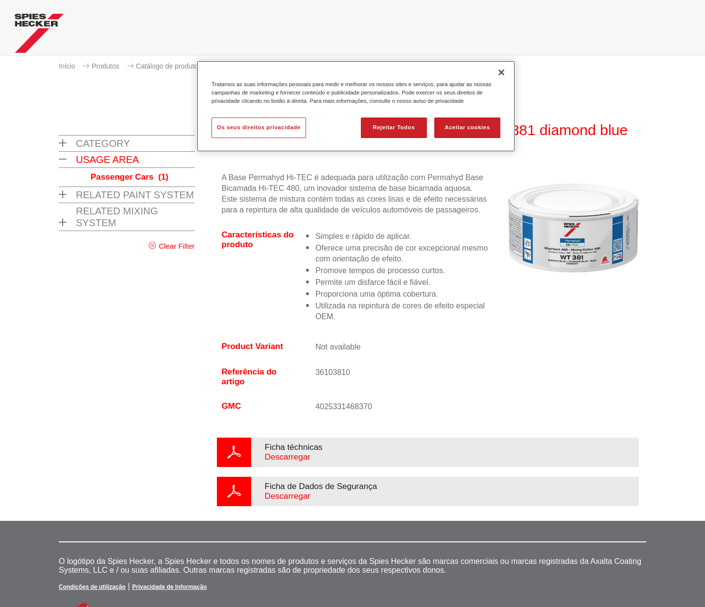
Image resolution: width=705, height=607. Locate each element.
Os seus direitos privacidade (259, 127)
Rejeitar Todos (394, 127)
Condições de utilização (92, 587)
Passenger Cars (129, 177)
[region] (356, 106)
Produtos (105, 66)
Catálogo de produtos (169, 66)
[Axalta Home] (39, 35)
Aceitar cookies (467, 127)
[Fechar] (501, 72)
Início (67, 66)
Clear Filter (176, 246)
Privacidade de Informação (169, 587)
